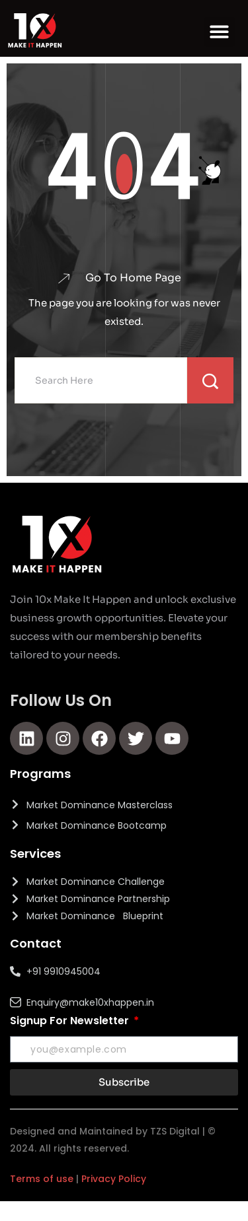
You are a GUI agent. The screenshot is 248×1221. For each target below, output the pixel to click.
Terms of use (41, 1178)
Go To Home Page (133, 278)
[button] (219, 32)
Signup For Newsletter (71, 1020)
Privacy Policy (113, 1178)
